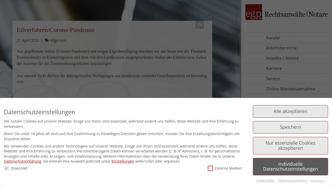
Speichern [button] (290, 127)
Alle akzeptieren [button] (290, 111)
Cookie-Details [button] (265, 180)
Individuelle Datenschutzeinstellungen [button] (290, 166)
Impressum (317, 180)
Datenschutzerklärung (22, 161)
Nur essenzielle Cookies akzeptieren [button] (290, 145)
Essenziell (15, 168)
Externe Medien (225, 168)
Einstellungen (123, 161)
